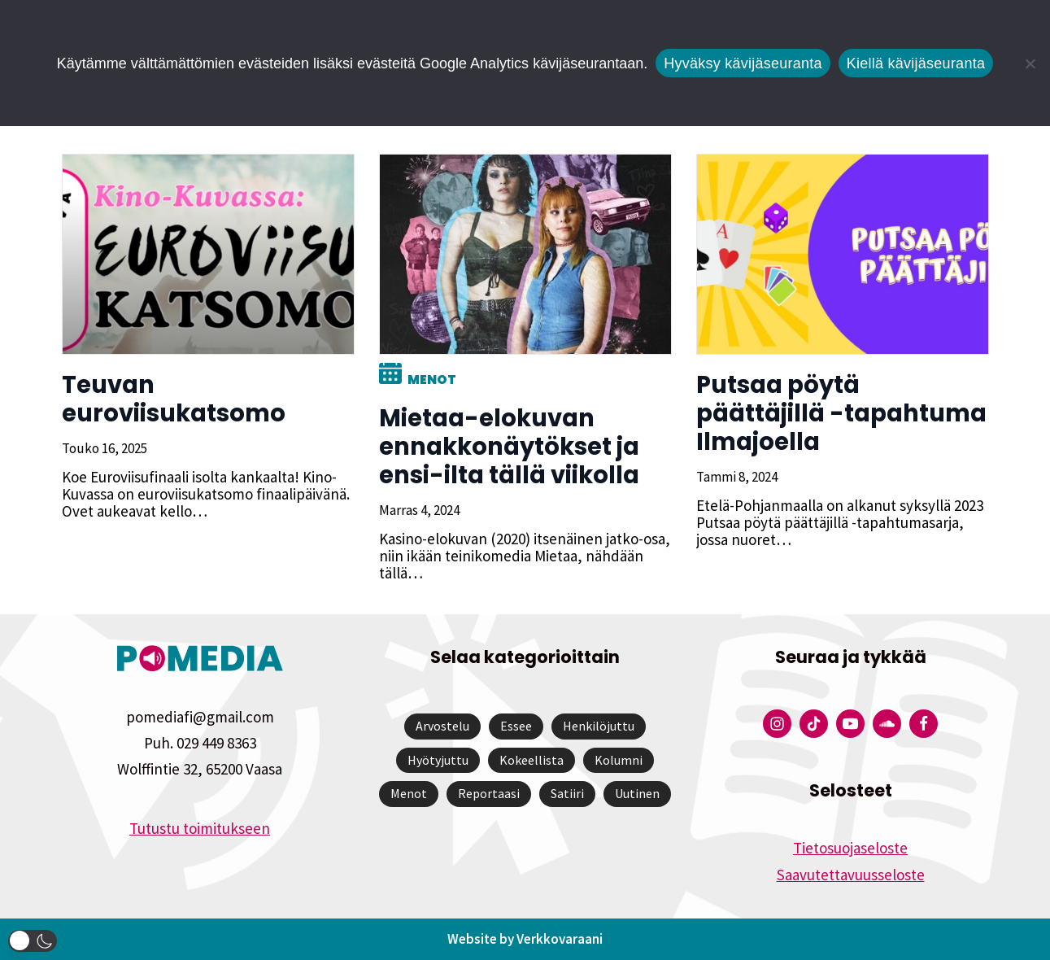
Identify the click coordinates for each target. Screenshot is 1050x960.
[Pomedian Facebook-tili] (923, 723)
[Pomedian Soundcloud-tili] (887, 723)
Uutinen (637, 793)
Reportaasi (489, 793)
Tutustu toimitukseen (199, 828)
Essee (516, 726)
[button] (32, 941)
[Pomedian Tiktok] (813, 723)
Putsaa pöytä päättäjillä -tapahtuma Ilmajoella (841, 413)
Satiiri (567, 793)
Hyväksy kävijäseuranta (743, 63)
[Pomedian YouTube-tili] (850, 723)
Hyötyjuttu (437, 760)
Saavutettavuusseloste (851, 874)
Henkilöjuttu (598, 726)
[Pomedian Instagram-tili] (777, 723)
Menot (431, 379)
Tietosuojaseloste (850, 847)
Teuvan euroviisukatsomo (173, 399)
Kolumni (619, 760)
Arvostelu (442, 726)
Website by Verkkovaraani (525, 939)
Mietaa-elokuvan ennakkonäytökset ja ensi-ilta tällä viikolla (509, 446)
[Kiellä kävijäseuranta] (1030, 63)
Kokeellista (531, 760)
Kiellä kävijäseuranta (916, 63)
